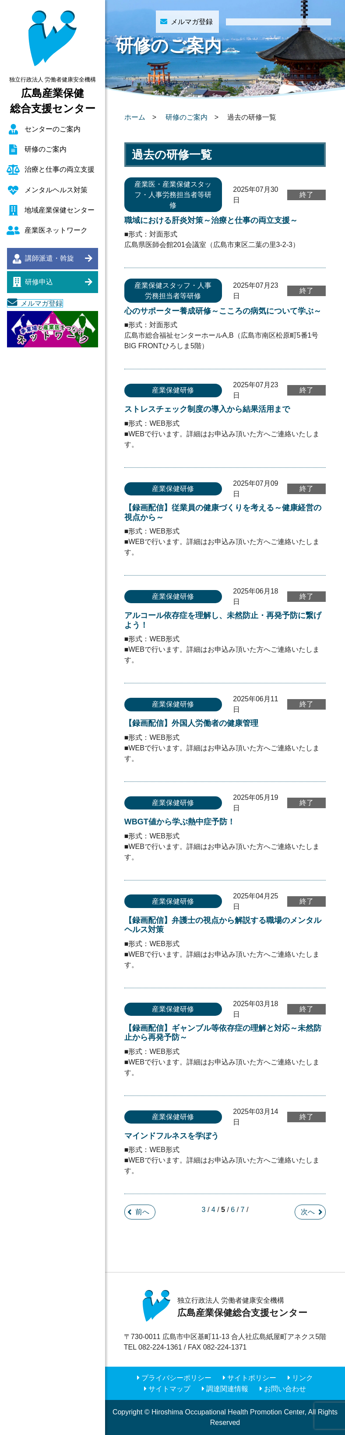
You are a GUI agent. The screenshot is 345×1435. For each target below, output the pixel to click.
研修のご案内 (46, 149)
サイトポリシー (251, 1378)
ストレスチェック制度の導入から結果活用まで (207, 409)
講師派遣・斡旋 (49, 258)
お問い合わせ (285, 1389)
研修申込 (39, 282)
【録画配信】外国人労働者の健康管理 (191, 723)
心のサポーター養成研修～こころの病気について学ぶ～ (222, 311)
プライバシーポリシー (176, 1378)
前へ (142, 1212)
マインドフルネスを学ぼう (171, 1135)
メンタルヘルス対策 (56, 190)
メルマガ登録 (42, 303)
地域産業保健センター (60, 210)
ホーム (134, 117)
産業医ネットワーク (56, 230)
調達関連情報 (227, 1389)
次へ (308, 1212)
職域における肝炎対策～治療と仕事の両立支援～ (211, 220)
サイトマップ (169, 1389)
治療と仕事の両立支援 (60, 169)
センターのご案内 (53, 129)
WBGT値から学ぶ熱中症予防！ (179, 821)
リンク (302, 1378)
